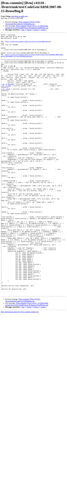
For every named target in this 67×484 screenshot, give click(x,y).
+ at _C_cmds (6, 96)
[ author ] (43, 30)
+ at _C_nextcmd (7, 94)
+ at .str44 (5, 100)
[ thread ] (29, 30)
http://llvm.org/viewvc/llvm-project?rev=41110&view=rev (28, 43)
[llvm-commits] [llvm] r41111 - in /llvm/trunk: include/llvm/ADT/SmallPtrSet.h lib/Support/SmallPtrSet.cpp (26, 27)
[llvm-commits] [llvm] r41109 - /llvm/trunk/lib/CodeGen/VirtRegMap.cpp (23, 23)
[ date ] (23, 30)
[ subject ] (36, 30)
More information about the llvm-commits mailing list (20, 364)
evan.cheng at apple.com (19, 16)
